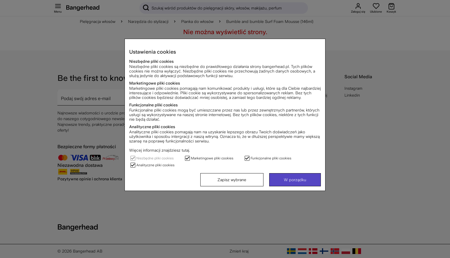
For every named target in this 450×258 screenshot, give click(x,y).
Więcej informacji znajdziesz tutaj (159, 150)
